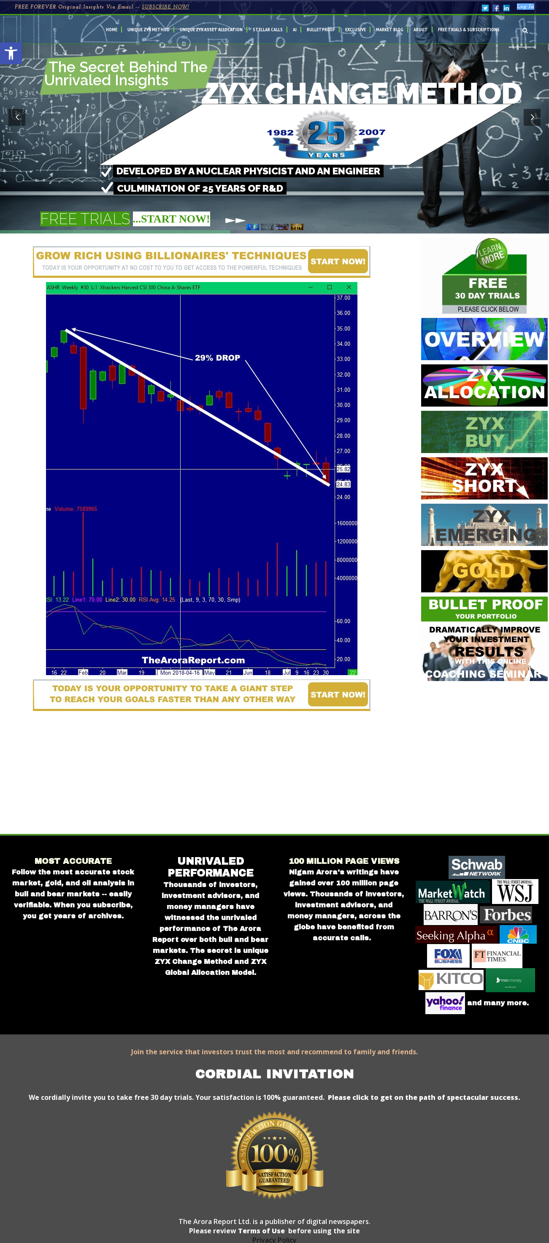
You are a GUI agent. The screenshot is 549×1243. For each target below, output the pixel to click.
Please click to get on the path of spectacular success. (424, 1097)
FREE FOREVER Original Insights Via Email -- (102, 7)
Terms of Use (260, 1230)
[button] (11, 53)
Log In (525, 6)
